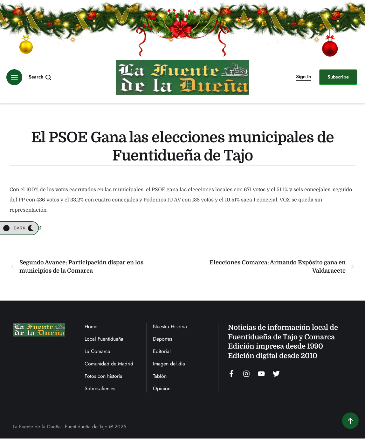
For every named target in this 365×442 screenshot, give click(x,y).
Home (91, 326)
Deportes (162, 339)
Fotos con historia (103, 376)
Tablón (160, 376)
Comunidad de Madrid (109, 363)
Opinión (161, 388)
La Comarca (97, 351)
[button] (303, 77)
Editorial (162, 351)
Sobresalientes (100, 388)
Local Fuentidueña (104, 339)
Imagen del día (169, 363)
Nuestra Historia (170, 326)
